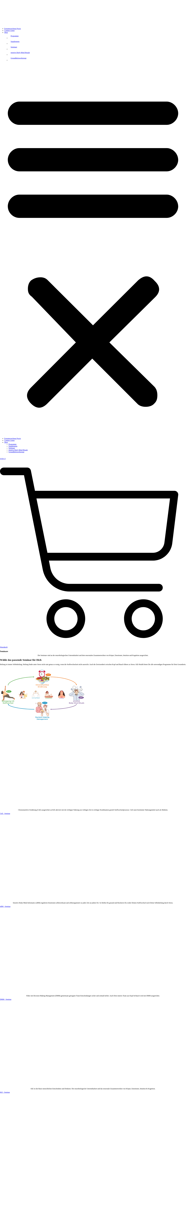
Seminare (14, 47)
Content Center (9, 30)
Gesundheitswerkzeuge (18, 58)
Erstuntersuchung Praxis (12, 29)
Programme (15, 36)
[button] (93, 249)
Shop (6, 32)
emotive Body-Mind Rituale (20, 52)
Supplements (15, 41)
